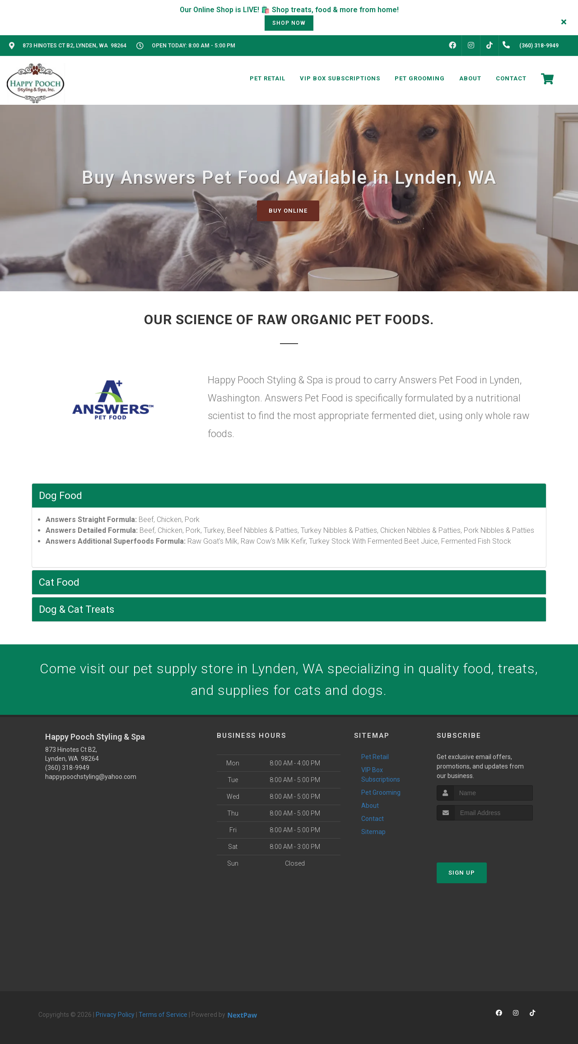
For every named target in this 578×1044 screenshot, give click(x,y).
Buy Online (288, 210)
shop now (289, 23)
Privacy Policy (115, 1014)
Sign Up (461, 872)
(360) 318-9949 (67, 767)
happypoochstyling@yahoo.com (90, 776)
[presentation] (485, 837)
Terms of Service (163, 1014)
